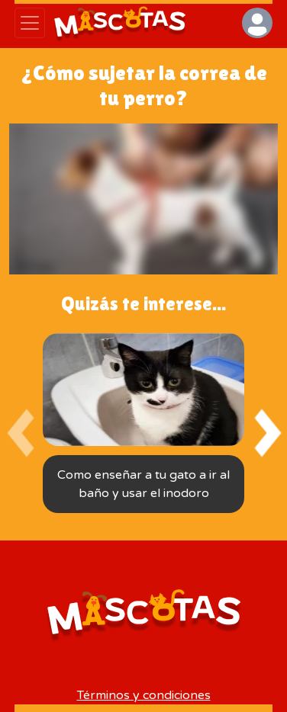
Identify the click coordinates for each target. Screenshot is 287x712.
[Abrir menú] (30, 23)
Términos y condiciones (144, 695)
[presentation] (20, 433)
